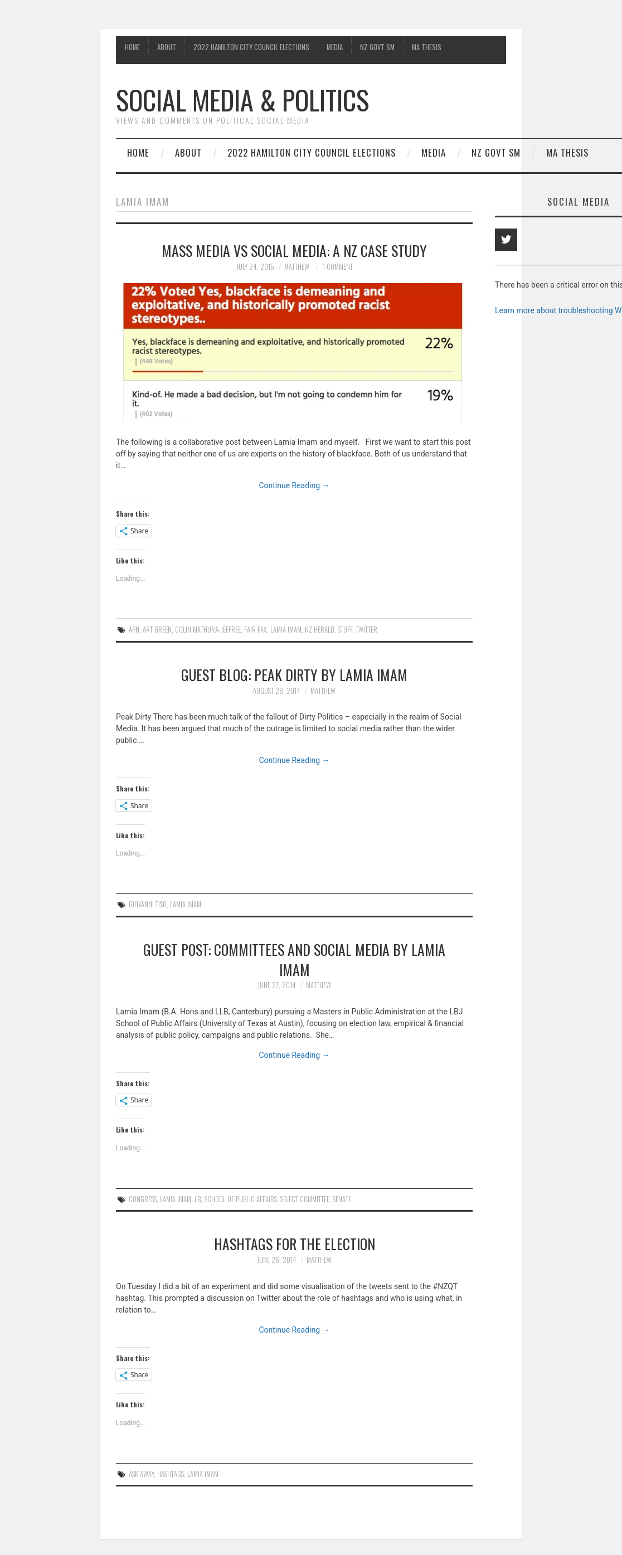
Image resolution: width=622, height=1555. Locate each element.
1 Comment (338, 266)
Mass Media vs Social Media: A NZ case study (294, 250)
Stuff (345, 629)
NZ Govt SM (377, 47)
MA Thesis (426, 47)
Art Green (157, 629)
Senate (342, 1199)
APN (134, 629)
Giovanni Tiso (148, 904)
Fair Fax (255, 629)
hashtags (170, 1474)
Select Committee (304, 1199)
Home (132, 47)
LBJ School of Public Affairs (236, 1199)
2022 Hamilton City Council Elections (251, 47)
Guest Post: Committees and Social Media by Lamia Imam (294, 959)
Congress (143, 1199)
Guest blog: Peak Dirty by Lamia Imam (294, 674)
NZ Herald (319, 629)
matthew (296, 266)
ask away (141, 1474)
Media (335, 47)
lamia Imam (286, 629)
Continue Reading (294, 485)
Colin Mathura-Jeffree (208, 629)
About (166, 47)
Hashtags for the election (294, 1243)
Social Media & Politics (242, 99)
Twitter (366, 629)
